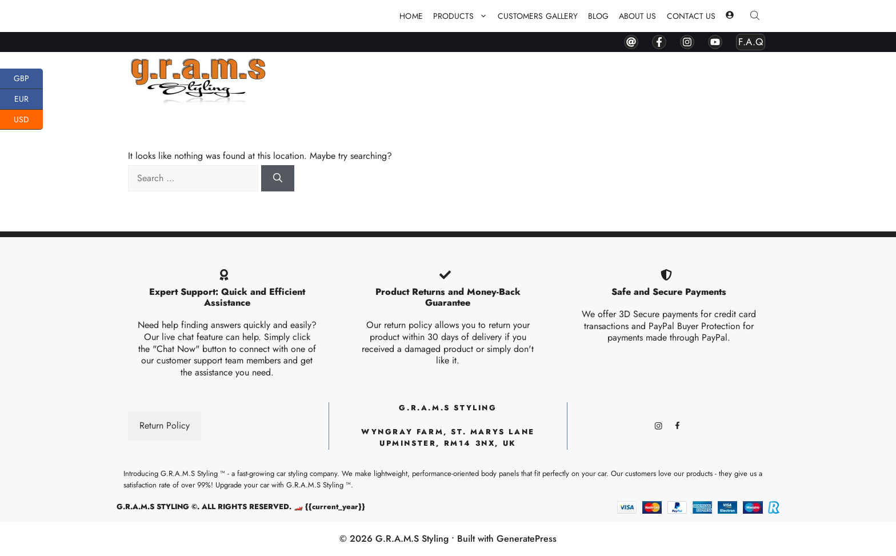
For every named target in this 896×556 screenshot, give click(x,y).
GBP (28, 79)
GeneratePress (527, 538)
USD (28, 120)
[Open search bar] (756, 16)
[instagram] (687, 42)
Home (410, 16)
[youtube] (715, 42)
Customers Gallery (538, 16)
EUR (28, 99)
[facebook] (659, 42)
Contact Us (691, 16)
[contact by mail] (631, 42)
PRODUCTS (463, 16)
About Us (637, 16)
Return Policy (164, 425)
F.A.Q (750, 42)
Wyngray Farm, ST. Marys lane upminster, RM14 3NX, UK (448, 437)
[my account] (730, 16)
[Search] (277, 178)
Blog (598, 16)
